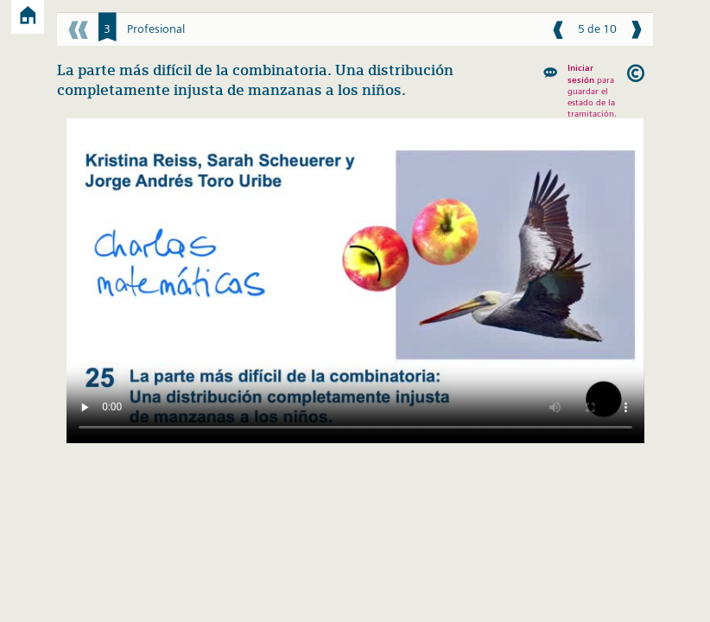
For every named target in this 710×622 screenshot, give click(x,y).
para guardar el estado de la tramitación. (592, 89)
